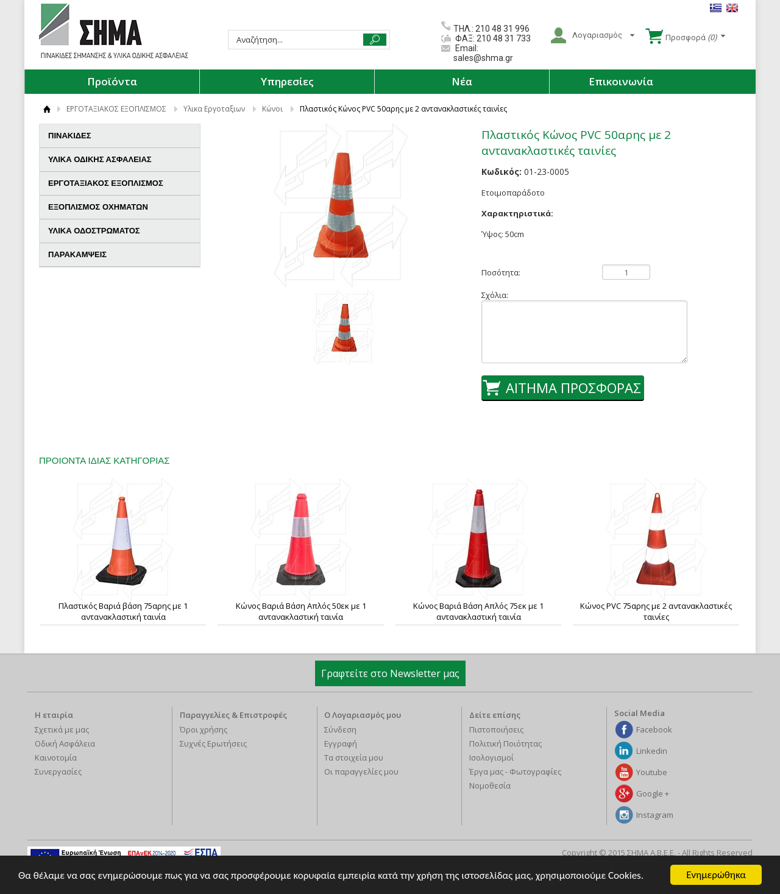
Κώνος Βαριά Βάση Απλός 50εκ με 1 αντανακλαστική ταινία (301, 611)
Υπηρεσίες (287, 81)
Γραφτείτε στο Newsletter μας (390, 673)
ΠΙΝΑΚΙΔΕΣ (119, 135)
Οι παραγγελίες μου (361, 771)
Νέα (462, 81)
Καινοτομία (56, 757)
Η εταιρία (54, 714)
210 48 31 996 (502, 29)
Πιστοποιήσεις (496, 729)
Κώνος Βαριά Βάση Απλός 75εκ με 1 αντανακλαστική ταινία (478, 611)
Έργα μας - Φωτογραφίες (515, 771)
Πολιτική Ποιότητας (505, 743)
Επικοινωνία (621, 81)
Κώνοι (272, 109)
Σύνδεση (340, 729)
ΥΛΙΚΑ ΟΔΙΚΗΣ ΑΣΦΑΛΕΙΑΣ (119, 159)
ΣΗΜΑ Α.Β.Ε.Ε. (113, 32)
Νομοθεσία (490, 785)
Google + (652, 793)
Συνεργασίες (58, 771)
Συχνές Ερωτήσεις (213, 743)
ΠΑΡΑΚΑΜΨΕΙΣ (77, 254)
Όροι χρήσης (203, 729)
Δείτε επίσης (494, 714)
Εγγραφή (340, 743)
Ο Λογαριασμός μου (362, 714)
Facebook (654, 729)
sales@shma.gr (483, 58)
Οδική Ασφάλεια (65, 743)
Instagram (654, 814)
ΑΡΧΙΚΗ (46, 108)
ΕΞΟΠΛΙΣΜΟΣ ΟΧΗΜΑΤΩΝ (119, 206)
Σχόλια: (494, 294)
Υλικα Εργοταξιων (214, 109)
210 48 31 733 (503, 38)
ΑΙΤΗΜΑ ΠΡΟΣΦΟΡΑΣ (573, 387)
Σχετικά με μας (62, 729)
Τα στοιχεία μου (353, 757)
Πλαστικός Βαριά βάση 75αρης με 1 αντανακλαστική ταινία (123, 611)
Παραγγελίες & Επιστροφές (233, 714)
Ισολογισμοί (491, 757)
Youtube (651, 772)
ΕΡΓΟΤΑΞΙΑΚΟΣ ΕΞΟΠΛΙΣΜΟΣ (116, 109)
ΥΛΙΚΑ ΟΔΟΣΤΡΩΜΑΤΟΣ (119, 230)
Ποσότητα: (500, 272)
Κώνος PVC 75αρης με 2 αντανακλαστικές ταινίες (656, 611)
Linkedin (651, 750)
